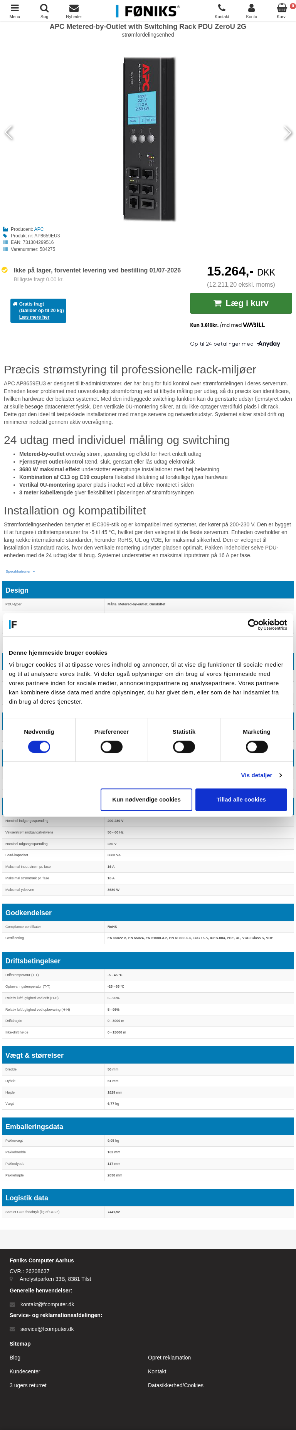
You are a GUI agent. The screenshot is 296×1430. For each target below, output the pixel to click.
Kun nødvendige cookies (146, 799)
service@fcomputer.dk (47, 1329)
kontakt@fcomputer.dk (47, 1304)
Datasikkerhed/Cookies (176, 1385)
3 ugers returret (28, 1385)
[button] (20, 571)
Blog (15, 1357)
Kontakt (157, 1371)
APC (39, 229)
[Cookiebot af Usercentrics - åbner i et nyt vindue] (253, 624)
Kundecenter (25, 1371)
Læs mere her (34, 317)
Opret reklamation (169, 1357)
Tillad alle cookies (241, 799)
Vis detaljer (256, 775)
